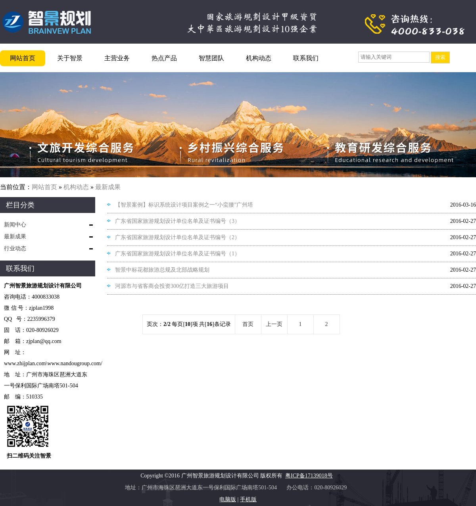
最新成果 (108, 187)
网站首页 (22, 58)
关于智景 (70, 58)
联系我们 (306, 58)
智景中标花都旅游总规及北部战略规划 (162, 270)
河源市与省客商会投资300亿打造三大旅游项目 (172, 286)
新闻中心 (15, 225)
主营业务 (117, 58)
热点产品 (164, 58)
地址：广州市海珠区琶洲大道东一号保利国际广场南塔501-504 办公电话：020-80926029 (238, 488)
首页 (247, 324)
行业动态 (15, 248)
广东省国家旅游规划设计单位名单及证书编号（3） (177, 221)
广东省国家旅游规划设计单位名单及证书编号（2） (177, 237)
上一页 (274, 324)
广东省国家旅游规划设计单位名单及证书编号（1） (177, 254)
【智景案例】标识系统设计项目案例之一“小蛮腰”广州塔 (184, 205)
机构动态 (258, 58)
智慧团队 (211, 58)
